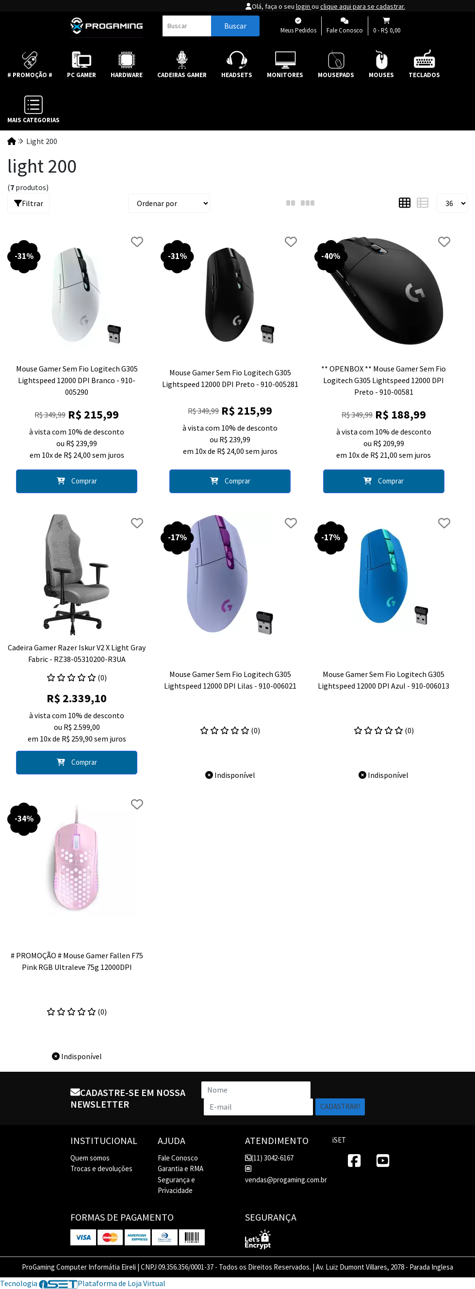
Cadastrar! (340, 1106)
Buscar (235, 26)
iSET (339, 1139)
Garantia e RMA (180, 1168)
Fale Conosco (178, 1157)
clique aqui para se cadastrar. (362, 6)
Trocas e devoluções (101, 1168)
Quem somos (90, 1157)
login (303, 6)
